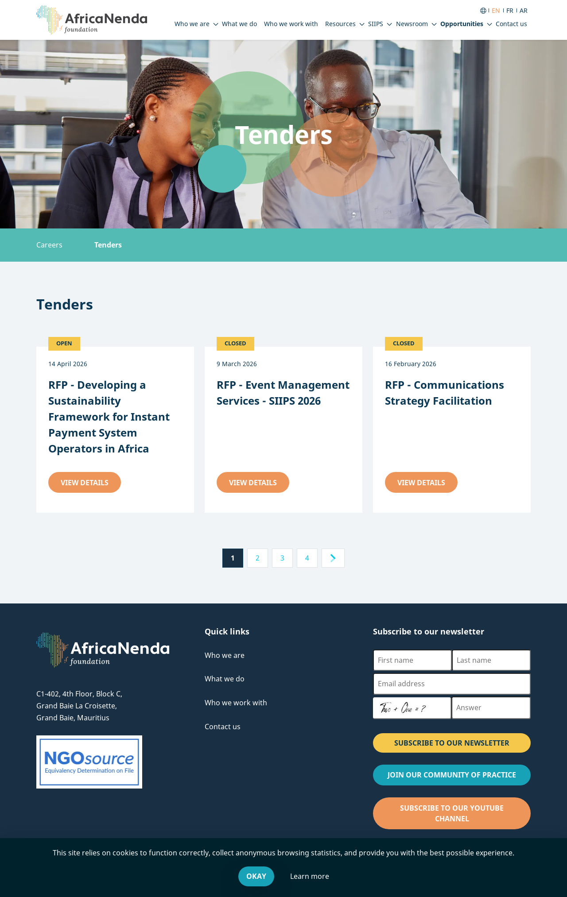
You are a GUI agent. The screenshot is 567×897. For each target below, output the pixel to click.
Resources (340, 23)
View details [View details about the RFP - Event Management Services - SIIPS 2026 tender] (259, 485)
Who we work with (236, 703)
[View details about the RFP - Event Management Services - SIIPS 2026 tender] (283, 393)
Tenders (108, 245)
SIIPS (375, 23)
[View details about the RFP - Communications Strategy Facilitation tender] (452, 393)
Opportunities (461, 23)
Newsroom (412, 23)
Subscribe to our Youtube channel (460, 816)
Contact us (223, 726)
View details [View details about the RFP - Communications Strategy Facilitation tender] (427, 485)
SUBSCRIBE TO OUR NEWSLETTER (451, 743)
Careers (49, 245)
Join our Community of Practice (459, 777)
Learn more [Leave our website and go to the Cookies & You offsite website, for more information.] (309, 876)
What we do (225, 679)
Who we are (192, 23)
